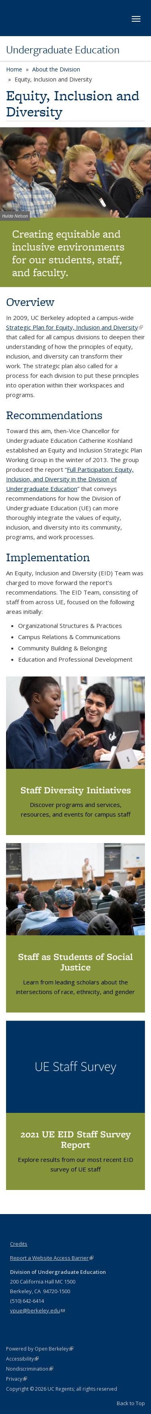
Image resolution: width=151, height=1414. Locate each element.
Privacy (16, 1378)
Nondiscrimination (29, 1368)
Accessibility (22, 1358)
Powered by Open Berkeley (39, 1348)
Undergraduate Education (63, 49)
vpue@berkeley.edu (37, 1310)
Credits (18, 1243)
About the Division (56, 69)
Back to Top (131, 1403)
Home (14, 69)
